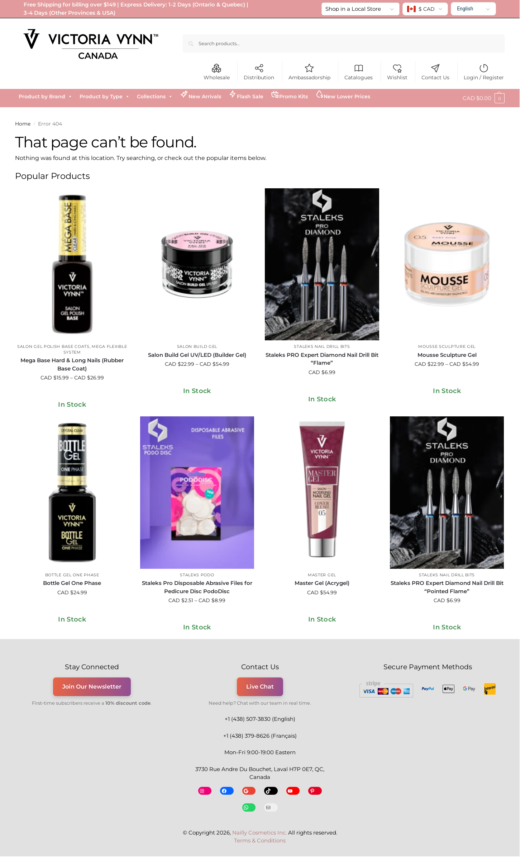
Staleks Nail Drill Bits (322, 346)
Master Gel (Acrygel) (322, 583)
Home (22, 124)
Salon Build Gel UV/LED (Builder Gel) (197, 354)
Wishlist (397, 72)
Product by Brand (45, 96)
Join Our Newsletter (91, 686)
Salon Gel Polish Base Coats (53, 346)
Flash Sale (245, 95)
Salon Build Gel (197, 346)
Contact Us (435, 72)
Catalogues (358, 72)
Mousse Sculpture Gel (447, 346)
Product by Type (105, 96)
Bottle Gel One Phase (72, 574)
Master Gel (322, 574)
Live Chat (260, 686)
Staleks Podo (197, 574)
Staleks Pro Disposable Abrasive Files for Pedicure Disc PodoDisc (197, 587)
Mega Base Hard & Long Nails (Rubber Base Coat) (72, 364)
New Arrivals (200, 95)
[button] (484, 98)
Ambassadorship (309, 72)
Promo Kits (289, 95)
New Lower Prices (342, 95)
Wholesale (217, 72)
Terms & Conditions (260, 840)
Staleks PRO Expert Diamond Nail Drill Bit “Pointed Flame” (447, 587)
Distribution (259, 72)
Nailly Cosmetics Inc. (259, 832)
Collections (155, 96)
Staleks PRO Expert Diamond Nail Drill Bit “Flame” (322, 359)
